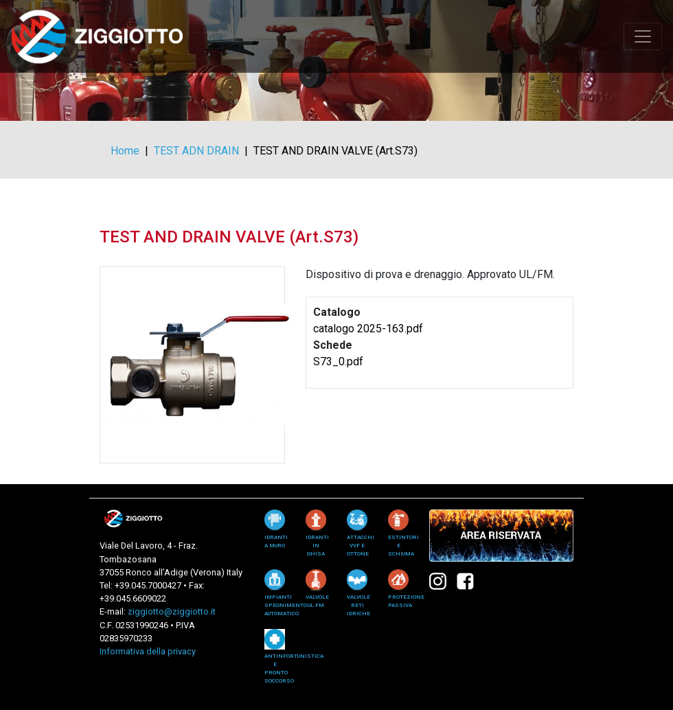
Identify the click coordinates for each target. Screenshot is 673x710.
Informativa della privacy (148, 651)
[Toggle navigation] (643, 36)
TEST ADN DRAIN (196, 150)
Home (125, 150)
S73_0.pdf (338, 361)
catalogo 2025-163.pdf (368, 328)
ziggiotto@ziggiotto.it (172, 611)
